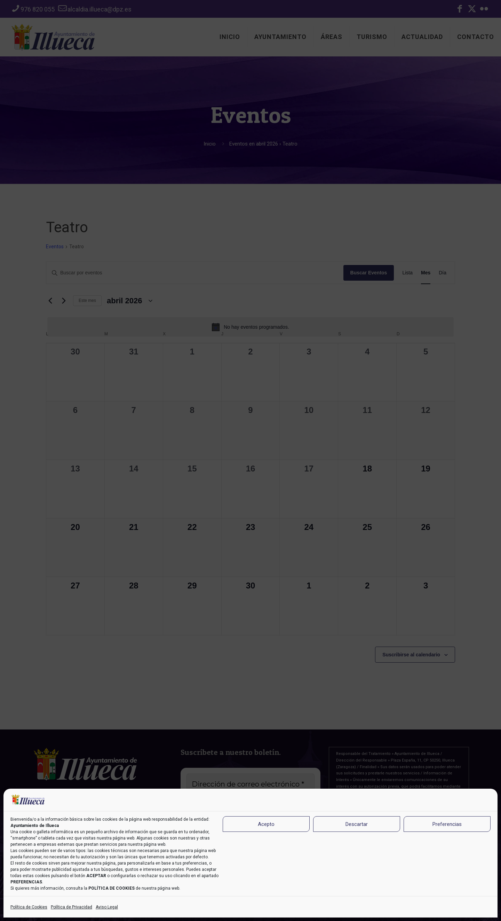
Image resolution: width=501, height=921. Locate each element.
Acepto (266, 824)
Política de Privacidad (71, 907)
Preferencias (447, 824)
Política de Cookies (28, 907)
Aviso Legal (107, 907)
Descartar (356, 824)
